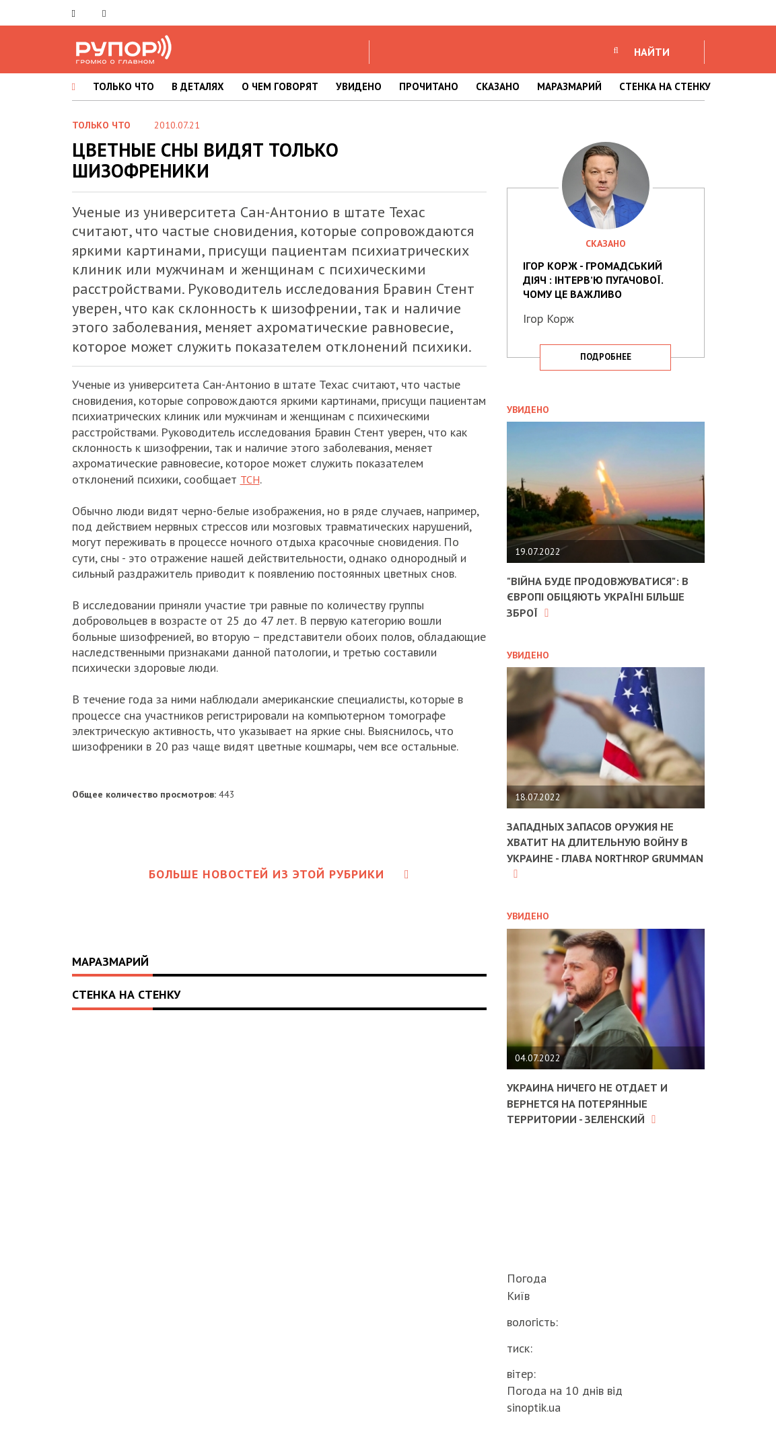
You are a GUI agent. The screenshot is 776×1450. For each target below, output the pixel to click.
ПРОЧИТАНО (428, 86)
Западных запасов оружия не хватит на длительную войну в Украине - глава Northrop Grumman (601, 849)
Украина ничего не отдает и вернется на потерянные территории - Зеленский (594, 1103)
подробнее (605, 356)
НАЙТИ (652, 52)
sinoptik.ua (534, 1407)
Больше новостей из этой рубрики (279, 874)
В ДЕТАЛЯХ (198, 86)
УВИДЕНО (359, 86)
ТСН (251, 479)
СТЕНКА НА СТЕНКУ (665, 86)
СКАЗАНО (498, 86)
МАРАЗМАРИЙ (569, 86)
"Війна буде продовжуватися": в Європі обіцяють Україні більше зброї (601, 596)
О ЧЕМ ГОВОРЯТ (280, 86)
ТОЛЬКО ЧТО (123, 86)
